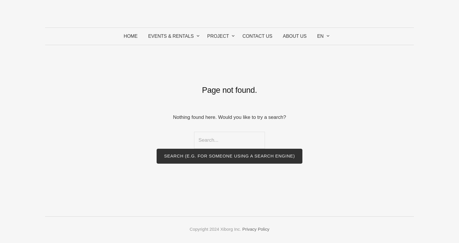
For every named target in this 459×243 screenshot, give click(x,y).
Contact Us (257, 36)
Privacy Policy (255, 229)
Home (131, 36)
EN (320, 36)
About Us (294, 36)
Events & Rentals (171, 36)
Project (218, 36)
